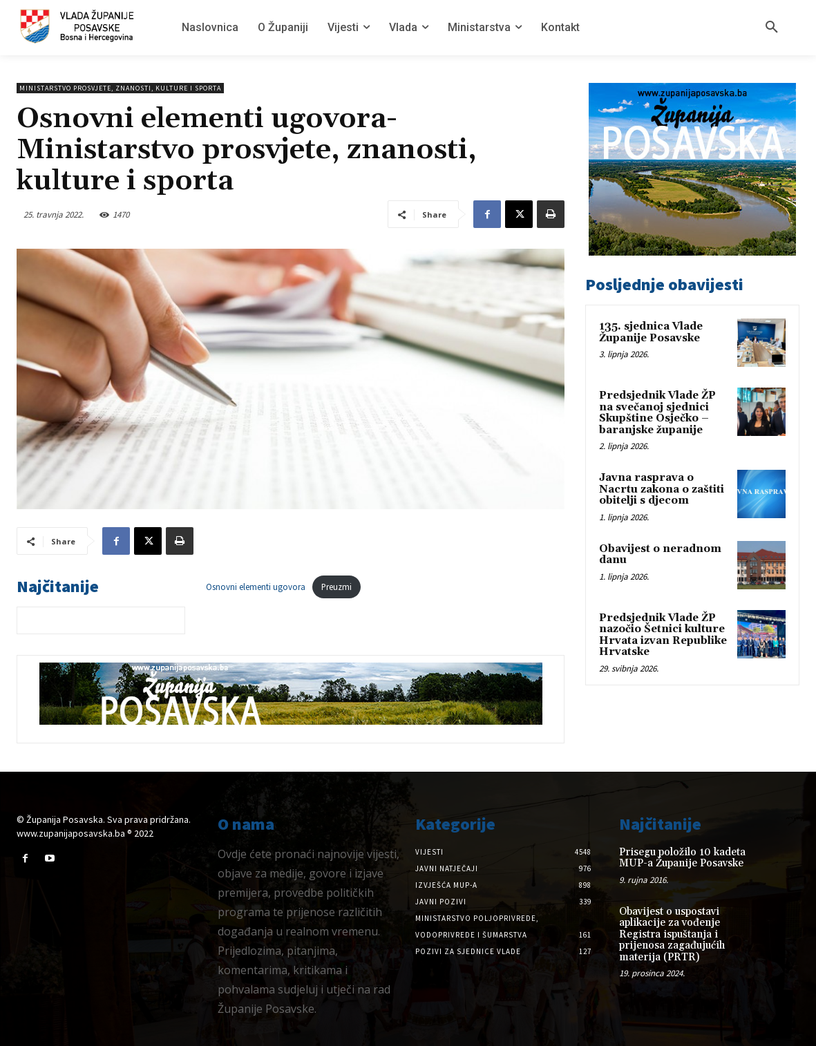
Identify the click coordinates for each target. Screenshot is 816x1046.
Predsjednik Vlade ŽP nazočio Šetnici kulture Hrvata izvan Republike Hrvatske (663, 635)
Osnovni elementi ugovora (255, 586)
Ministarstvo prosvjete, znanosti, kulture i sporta (120, 88)
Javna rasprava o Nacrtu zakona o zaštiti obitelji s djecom (661, 489)
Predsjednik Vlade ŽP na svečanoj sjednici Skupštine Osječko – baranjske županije (657, 413)
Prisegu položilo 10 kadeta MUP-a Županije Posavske (682, 858)
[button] (771, 27)
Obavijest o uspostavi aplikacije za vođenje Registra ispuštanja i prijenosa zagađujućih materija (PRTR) (672, 934)
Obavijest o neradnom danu (660, 554)
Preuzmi (336, 586)
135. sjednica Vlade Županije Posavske (651, 332)
